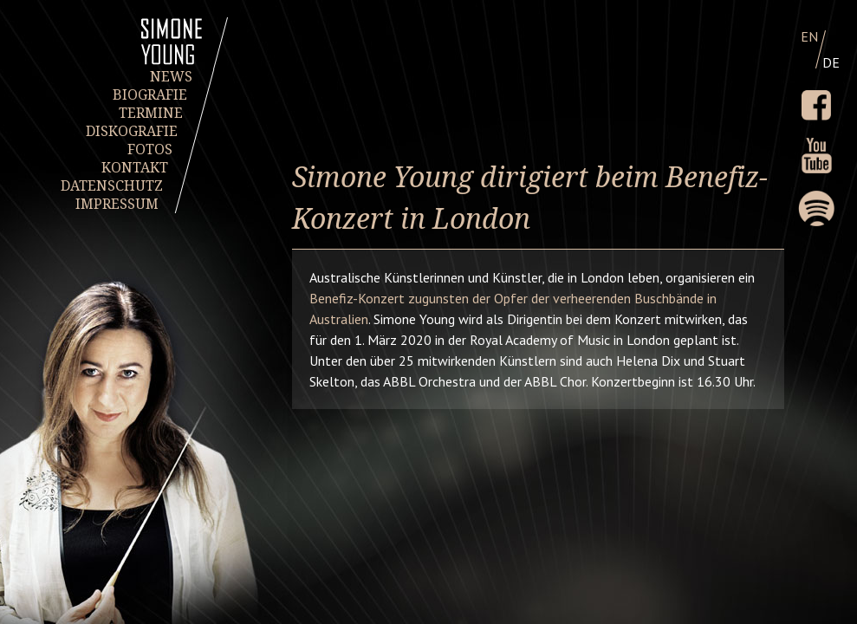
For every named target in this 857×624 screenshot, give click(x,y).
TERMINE (151, 113)
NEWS (171, 76)
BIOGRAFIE (151, 95)
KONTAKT (134, 167)
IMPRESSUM (117, 204)
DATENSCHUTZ (113, 186)
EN (809, 36)
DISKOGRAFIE (133, 131)
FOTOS (150, 149)
